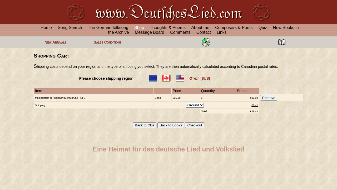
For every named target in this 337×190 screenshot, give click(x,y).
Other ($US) (199, 78)
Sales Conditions (108, 42)
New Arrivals (55, 42)
